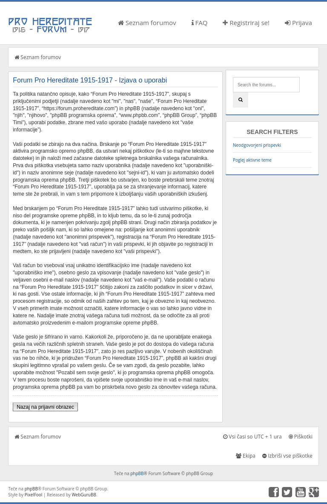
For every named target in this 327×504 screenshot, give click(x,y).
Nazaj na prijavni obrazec (45, 407)
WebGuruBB (84, 495)
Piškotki (301, 436)
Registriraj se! (246, 22)
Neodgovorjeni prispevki (257, 145)
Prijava (298, 22)
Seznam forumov (147, 22)
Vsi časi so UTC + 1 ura (252, 436)
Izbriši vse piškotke (287, 455)
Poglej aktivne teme (252, 160)
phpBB (136, 473)
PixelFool (34, 495)
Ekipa (245, 455)
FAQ (200, 22)
